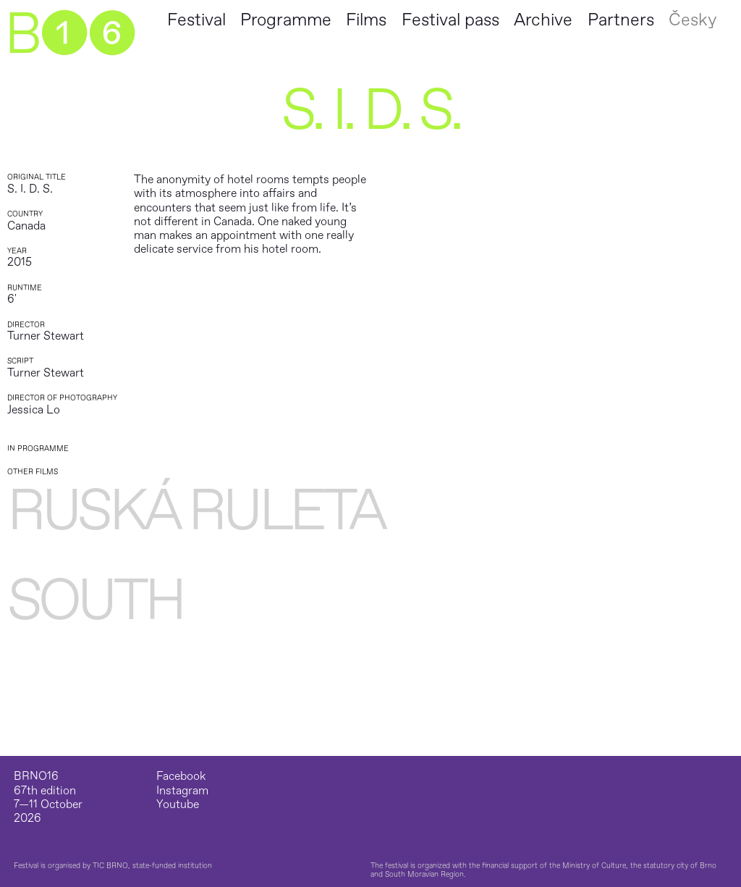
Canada (26, 226)
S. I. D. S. (30, 189)
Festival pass (450, 19)
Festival (196, 19)
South (95, 601)
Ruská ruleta (195, 511)
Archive (543, 19)
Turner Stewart (45, 336)
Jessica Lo (33, 410)
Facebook (181, 776)
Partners (621, 19)
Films (366, 19)
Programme (285, 19)
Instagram (182, 791)
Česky (692, 19)
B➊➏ (69, 35)
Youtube (177, 805)
